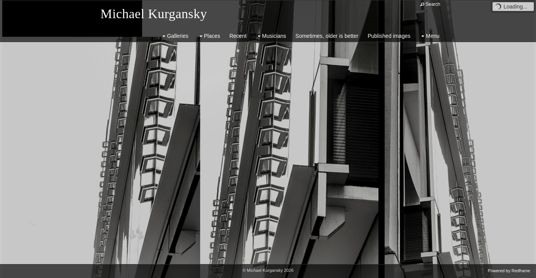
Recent (238, 36)
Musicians (271, 36)
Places (209, 36)
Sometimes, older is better (326, 36)
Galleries (174, 36)
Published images (389, 36)
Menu (429, 36)
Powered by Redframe (509, 270)
